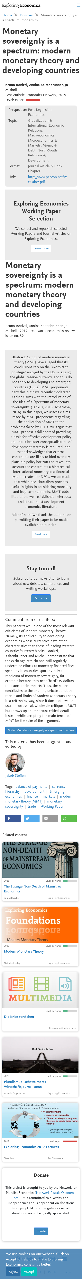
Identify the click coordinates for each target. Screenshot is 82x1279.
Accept (29, 1272)
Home (7, 15)
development (34, 792)
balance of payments (31, 787)
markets (49, 797)
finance (32, 797)
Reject (13, 1272)
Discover (26, 15)
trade (32, 807)
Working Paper (52, 807)
